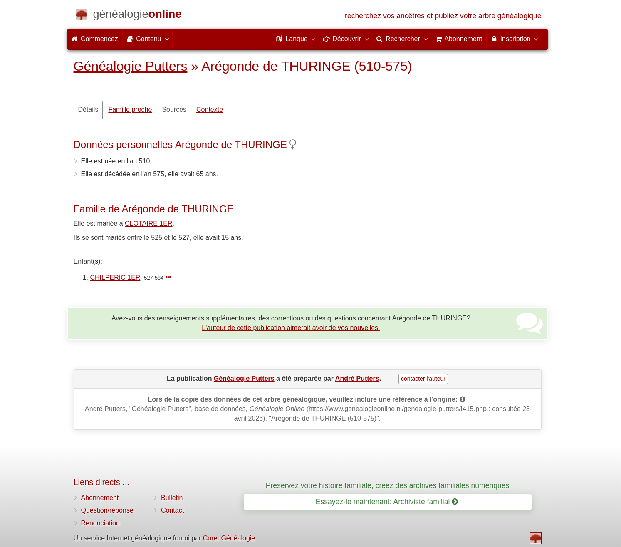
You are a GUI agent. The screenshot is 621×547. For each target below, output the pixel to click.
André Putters (357, 378)
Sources (174, 109)
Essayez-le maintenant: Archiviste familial (387, 502)
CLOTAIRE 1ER (148, 223)
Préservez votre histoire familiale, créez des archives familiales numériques (388, 485)
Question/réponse (107, 510)
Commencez (95, 38)
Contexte (209, 109)
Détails (88, 109)
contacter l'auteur (423, 378)
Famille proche (130, 109)
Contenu (147, 38)
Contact (172, 510)
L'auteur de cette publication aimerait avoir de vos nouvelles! (291, 327)
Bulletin (172, 497)
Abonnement (100, 497)
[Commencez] (137, 15)
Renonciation (100, 523)
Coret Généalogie (229, 538)
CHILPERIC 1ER (115, 277)
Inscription (514, 38)
